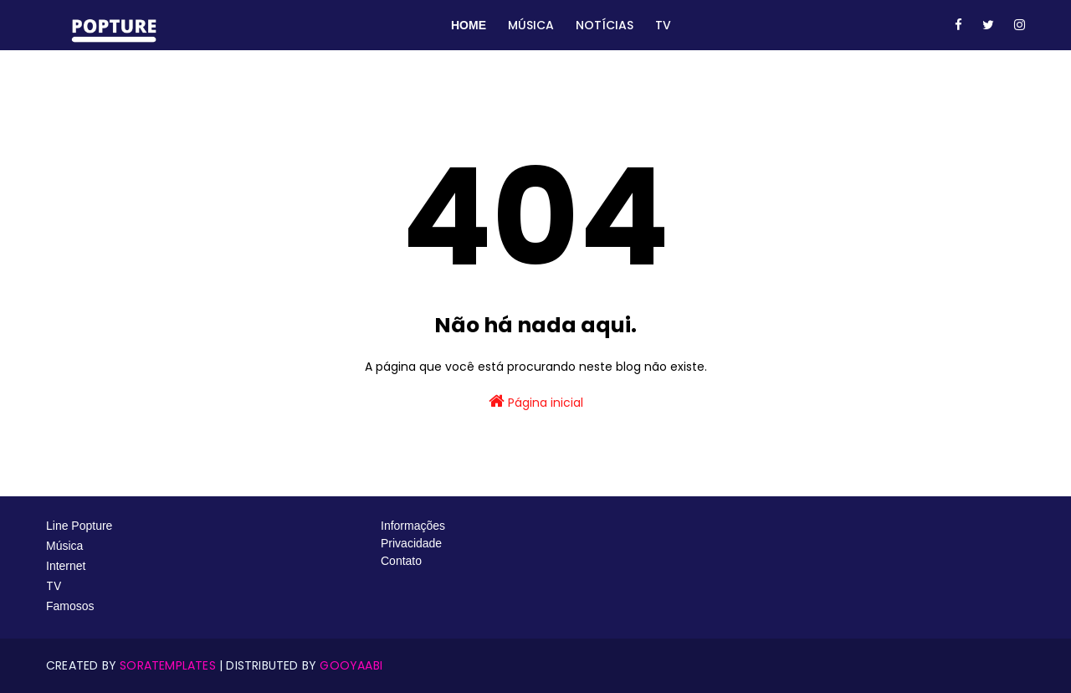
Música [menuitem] (531, 25)
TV (55, 586)
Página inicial (536, 402)
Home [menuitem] (468, 25)
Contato (401, 560)
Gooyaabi (351, 665)
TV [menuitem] (663, 25)
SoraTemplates (168, 665)
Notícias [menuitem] (604, 25)
